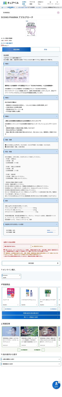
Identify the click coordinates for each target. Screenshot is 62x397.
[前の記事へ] (18, 349)
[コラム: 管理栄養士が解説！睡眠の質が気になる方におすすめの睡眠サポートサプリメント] (48, 336)
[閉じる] (59, 382)
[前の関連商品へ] (3, 309)
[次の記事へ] (43, 349)
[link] (11, 276)
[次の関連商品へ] (58, 309)
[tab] (16, 49)
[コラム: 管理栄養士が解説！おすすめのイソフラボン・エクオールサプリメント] (11, 336)
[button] (31, 64)
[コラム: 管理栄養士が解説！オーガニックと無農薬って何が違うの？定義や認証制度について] (29, 336)
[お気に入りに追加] (58, 12)
